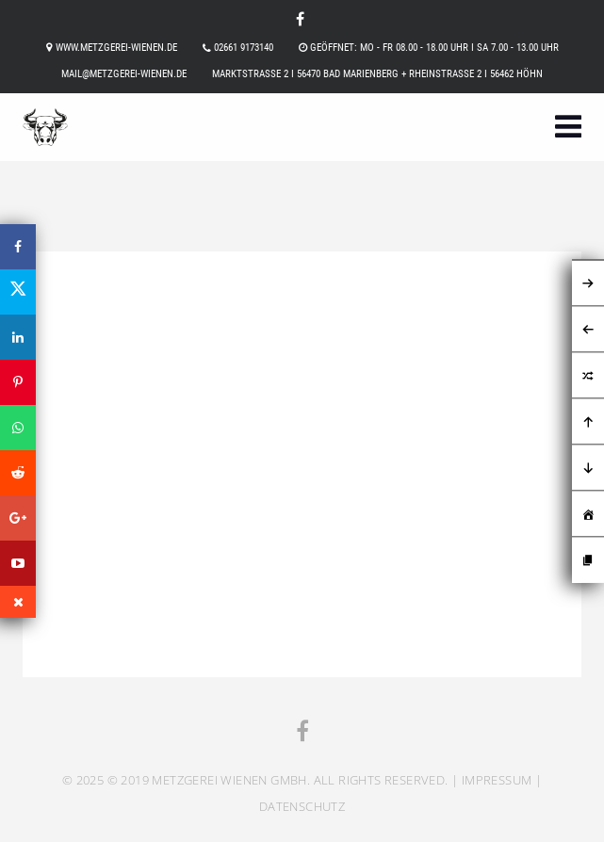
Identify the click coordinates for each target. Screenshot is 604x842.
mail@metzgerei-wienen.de (124, 74)
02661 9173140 (243, 47)
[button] (568, 128)
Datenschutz (302, 806)
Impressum (497, 779)
